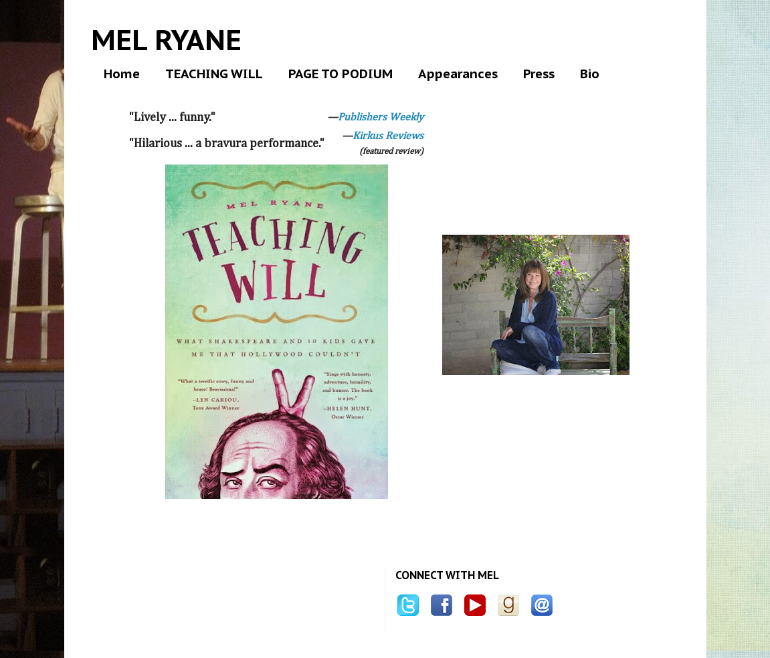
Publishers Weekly (380, 117)
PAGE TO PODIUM (340, 74)
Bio (589, 74)
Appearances (458, 74)
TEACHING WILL (214, 74)
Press (539, 74)
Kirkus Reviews (388, 136)
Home (122, 74)
